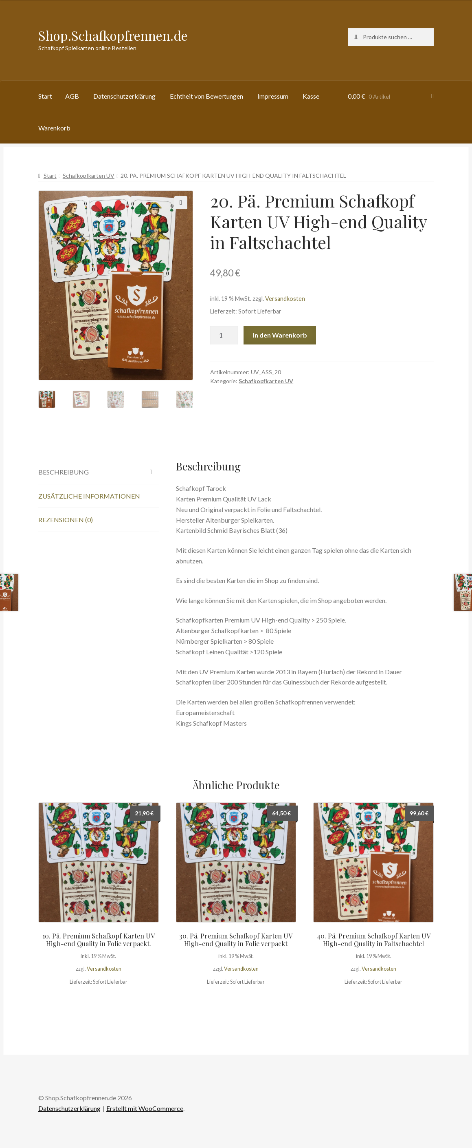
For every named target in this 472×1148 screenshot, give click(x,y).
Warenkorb (54, 128)
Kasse (311, 96)
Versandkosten (285, 298)
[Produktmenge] (224, 335)
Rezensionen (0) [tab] (65, 519)
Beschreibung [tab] (63, 472)
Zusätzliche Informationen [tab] (89, 496)
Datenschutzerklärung (124, 96)
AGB (72, 96)
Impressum (272, 96)
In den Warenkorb (280, 335)
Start (45, 96)
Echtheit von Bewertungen (206, 96)
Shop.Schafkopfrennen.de (113, 35)
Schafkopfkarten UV (88, 175)
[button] (180, 202)
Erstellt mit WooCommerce (144, 1108)
